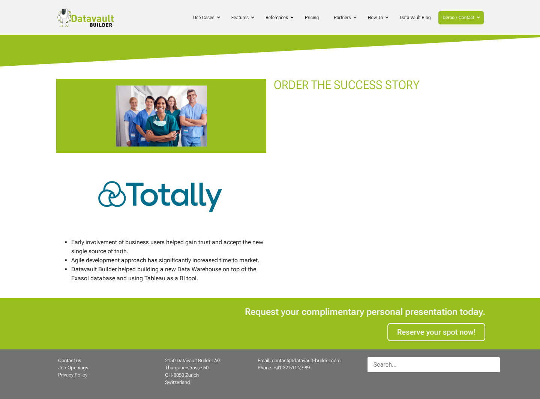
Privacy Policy (72, 375)
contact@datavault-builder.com (306, 360)
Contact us (69, 360)
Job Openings (73, 367)
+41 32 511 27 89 (292, 367)
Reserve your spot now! (436, 332)
